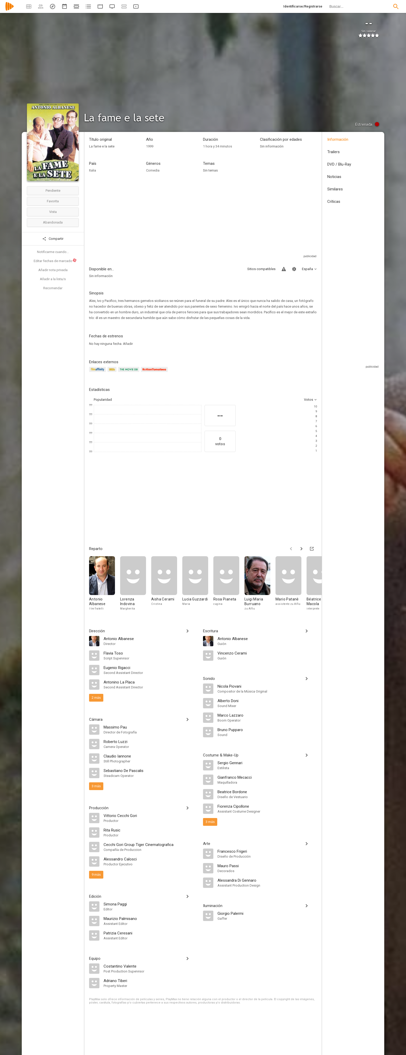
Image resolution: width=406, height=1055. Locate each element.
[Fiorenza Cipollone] (267, 806)
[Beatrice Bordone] (267, 791)
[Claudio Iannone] (151, 756)
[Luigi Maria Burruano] (260, 584)
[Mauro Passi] (267, 865)
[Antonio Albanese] (104, 584)
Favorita (53, 201)
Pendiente (53, 190)
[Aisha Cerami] (166, 584)
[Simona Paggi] (151, 904)
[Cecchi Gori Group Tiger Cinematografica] (151, 844)
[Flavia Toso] (151, 653)
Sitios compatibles (261, 269)
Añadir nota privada (53, 270)
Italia (92, 170)
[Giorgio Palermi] (267, 913)
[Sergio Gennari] (267, 762)
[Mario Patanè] (291, 584)
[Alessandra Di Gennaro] (267, 880)
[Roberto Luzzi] (151, 741)
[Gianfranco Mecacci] (267, 777)
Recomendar (52, 288)
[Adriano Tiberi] (151, 980)
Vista (53, 212)
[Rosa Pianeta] (228, 584)
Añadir (128, 344)
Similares (335, 189)
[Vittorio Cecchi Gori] (151, 815)
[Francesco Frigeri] (267, 851)
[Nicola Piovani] (267, 686)
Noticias (334, 176)
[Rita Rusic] (151, 830)
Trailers (333, 152)
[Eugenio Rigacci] (151, 667)
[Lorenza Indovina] (135, 584)
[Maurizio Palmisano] (151, 918)
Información (337, 139)
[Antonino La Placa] (151, 682)
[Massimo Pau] (151, 727)
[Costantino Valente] (151, 966)
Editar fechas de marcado (55, 260)
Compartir (52, 239)
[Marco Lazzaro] (267, 715)
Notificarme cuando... (53, 252)
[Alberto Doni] (267, 700)
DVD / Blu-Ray (339, 164)
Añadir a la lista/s (53, 279)
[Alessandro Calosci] (151, 858)
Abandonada (53, 222)
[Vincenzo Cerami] (267, 653)
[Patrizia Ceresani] (151, 932)
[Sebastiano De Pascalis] (151, 770)
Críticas (333, 201)
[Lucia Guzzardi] (197, 584)
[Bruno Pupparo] (267, 729)
